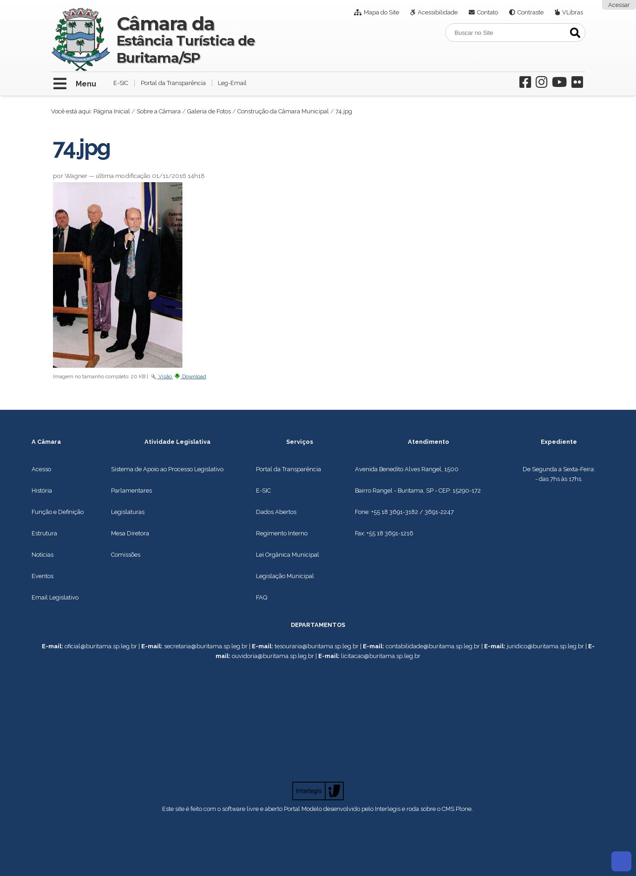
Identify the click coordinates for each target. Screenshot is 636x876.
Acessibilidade (438, 12)
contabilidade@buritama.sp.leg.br (433, 646)
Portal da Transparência (173, 82)
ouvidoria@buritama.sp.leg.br (273, 655)
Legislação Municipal (285, 576)
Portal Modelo (303, 808)
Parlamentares (131, 490)
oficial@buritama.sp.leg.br (101, 646)
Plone (464, 808)
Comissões (125, 554)
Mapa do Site (381, 12)
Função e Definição (58, 511)
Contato (487, 12)
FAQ (261, 597)
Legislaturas (127, 511)
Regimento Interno (282, 533)
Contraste (531, 12)
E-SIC (120, 82)
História (42, 490)
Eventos (42, 576)
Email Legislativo (55, 597)
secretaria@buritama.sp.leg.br (206, 646)
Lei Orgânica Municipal (287, 554)
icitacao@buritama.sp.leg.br (381, 655)
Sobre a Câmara (159, 111)
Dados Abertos (276, 511)
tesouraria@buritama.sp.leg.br (317, 646)
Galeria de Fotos (209, 111)
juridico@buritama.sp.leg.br (545, 646)
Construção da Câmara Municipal (283, 111)
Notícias (42, 554)
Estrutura (44, 533)
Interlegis (387, 808)
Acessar (619, 4)
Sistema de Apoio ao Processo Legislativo (167, 469)
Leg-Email (232, 82)
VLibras (572, 12)
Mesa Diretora (130, 533)
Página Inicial (111, 111)
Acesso (41, 469)
